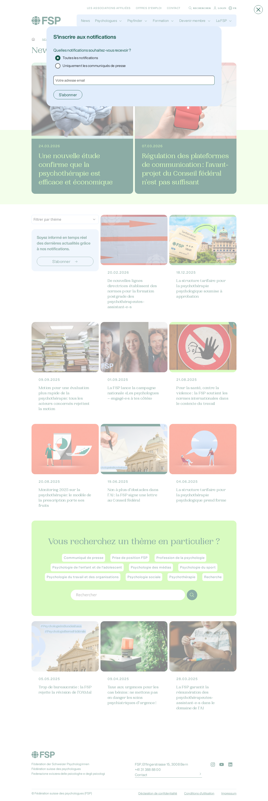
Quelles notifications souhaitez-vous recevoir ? (92, 50)
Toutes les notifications (80, 57)
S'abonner (68, 95)
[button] (258, 9)
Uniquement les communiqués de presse (94, 65)
